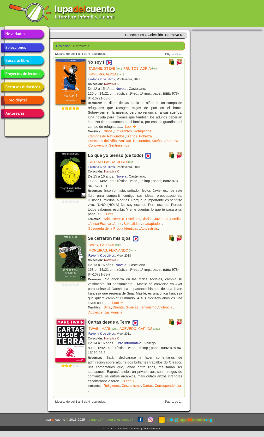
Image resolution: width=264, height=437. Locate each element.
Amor (117, 224)
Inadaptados (152, 224)
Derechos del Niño (102, 141)
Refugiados (142, 131)
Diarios (131, 136)
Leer (131, 127)
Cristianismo (131, 386)
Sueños (157, 141)
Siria (107, 307)
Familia (175, 219)
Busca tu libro (22, 61)
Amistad (125, 141)
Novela (121, 89)
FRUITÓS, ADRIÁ (140, 68)
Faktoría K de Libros (101, 79)
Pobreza (145, 136)
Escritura (133, 219)
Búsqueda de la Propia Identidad (113, 228)
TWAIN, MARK (103, 329)
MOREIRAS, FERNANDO (112, 250)
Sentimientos (119, 145)
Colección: (63, 46)
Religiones (112, 386)
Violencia (165, 307)
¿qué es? (96, 419)
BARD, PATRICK (105, 245)
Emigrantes (123, 131)
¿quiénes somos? (120, 419)
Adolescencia (114, 219)
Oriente (118, 307)
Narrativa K (111, 84)
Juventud (161, 219)
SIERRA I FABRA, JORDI (111, 162)
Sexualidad (131, 224)
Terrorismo (148, 307)
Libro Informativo (128, 343)
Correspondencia (168, 386)
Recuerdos (141, 141)
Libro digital (22, 100)
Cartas (148, 386)
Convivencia (97, 145)
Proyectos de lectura (22, 74)
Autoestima (149, 228)
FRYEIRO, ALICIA (106, 74)
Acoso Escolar (100, 224)
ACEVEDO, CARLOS (140, 329)
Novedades (22, 34)
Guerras (132, 307)
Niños (108, 131)
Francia (116, 312)
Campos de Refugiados (106, 136)
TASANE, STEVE (105, 68)
